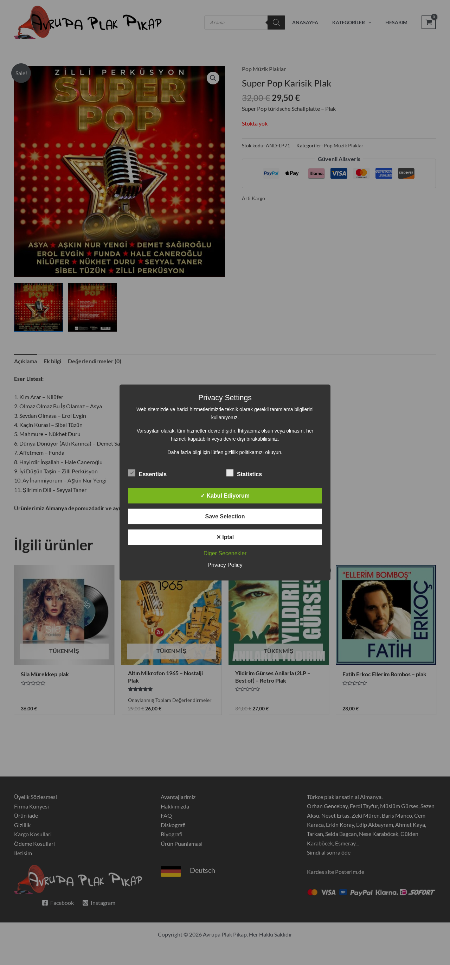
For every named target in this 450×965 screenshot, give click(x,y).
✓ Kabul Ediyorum (225, 496)
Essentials (147, 473)
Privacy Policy (225, 565)
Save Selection (225, 516)
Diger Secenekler (225, 553)
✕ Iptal (225, 537)
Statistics (244, 473)
